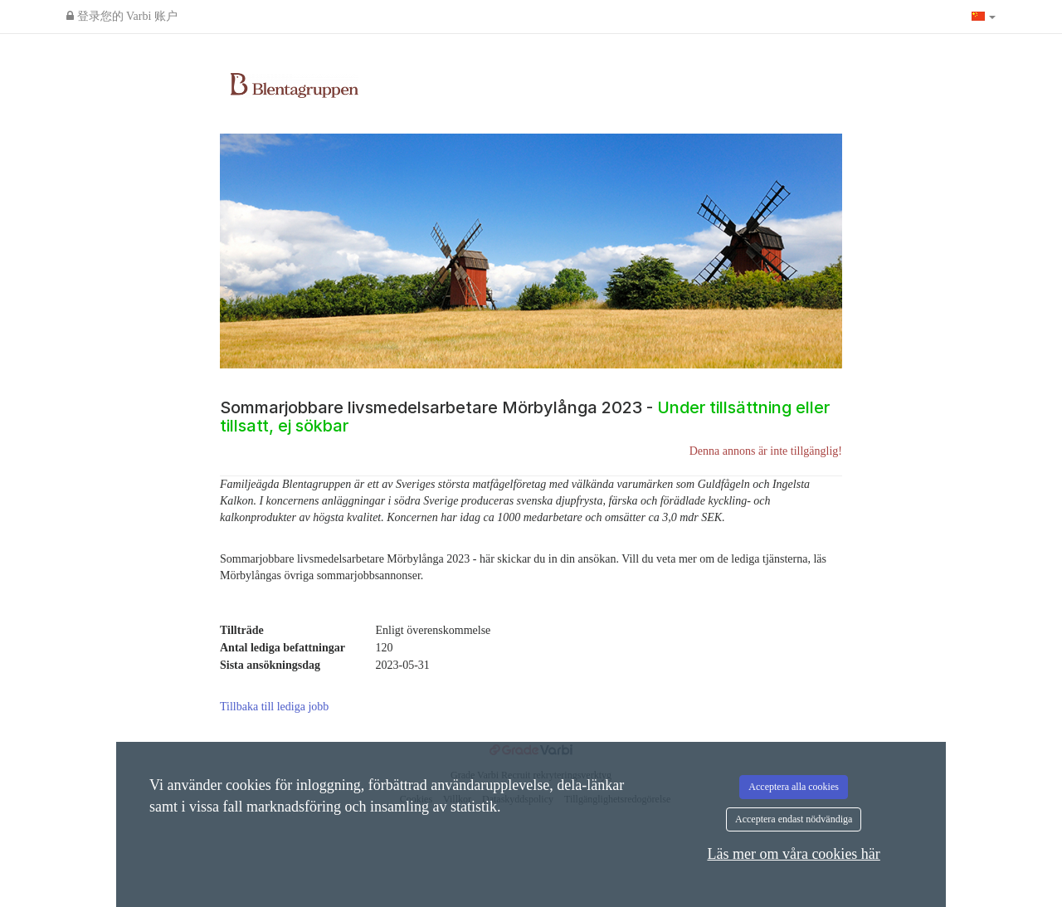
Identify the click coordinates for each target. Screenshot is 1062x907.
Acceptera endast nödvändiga (793, 819)
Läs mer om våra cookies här (793, 854)
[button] (984, 16)
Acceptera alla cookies (793, 786)
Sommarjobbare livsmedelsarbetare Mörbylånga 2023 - (525, 416)
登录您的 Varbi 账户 (122, 16)
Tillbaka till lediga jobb (274, 706)
